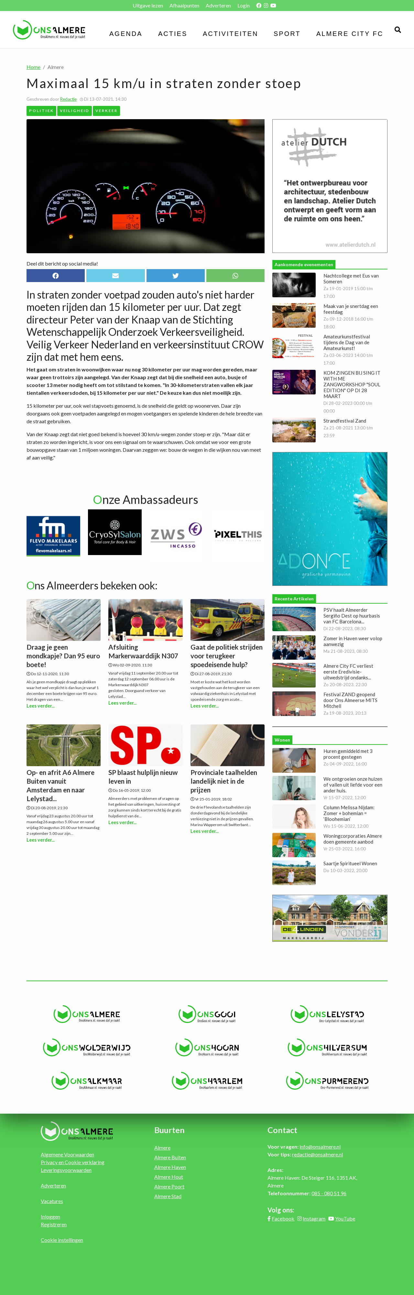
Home (33, 67)
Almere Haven (170, 1167)
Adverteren (218, 5)
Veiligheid (75, 110)
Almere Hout (168, 1177)
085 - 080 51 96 (328, 1193)
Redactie (68, 99)
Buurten (169, 1130)
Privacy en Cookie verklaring (72, 1162)
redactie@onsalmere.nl (317, 1154)
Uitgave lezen (148, 5)
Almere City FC (349, 33)
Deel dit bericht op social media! (62, 263)
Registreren (54, 1224)
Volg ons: (280, 1210)
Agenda (125, 33)
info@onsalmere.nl (320, 1146)
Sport (287, 33)
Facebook (283, 1218)
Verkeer (106, 110)
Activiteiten (230, 33)
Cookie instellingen (62, 1240)
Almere (162, 1147)
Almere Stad (167, 1196)
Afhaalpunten (184, 5)
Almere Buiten (170, 1157)
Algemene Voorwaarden (67, 1154)
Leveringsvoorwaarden (66, 1170)
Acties (172, 33)
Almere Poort (169, 1186)
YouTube (345, 1218)
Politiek (41, 110)
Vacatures (52, 1201)
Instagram (314, 1218)
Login (243, 5)
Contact (282, 1130)
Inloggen (50, 1216)
